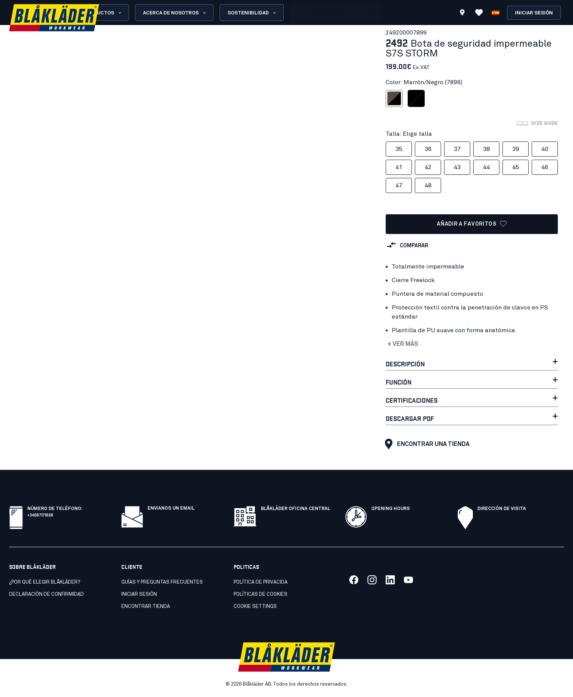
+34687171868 (40, 514)
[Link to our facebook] (353, 579)
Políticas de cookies (260, 594)
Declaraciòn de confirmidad (46, 594)
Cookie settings (255, 606)
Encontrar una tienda (425, 444)
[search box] (327, 12)
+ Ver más (402, 344)
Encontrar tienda (145, 606)
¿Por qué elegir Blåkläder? (44, 582)
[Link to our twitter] (372, 579)
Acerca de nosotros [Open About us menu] (175, 13)
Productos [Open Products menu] (102, 13)
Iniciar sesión (534, 13)
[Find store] (462, 13)
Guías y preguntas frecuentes (162, 582)
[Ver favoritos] (479, 12)
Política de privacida (260, 582)
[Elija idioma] (495, 12)
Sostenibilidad (252, 13)
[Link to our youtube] (408, 579)
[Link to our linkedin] (390, 579)
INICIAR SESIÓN (139, 594)
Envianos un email (171, 508)
